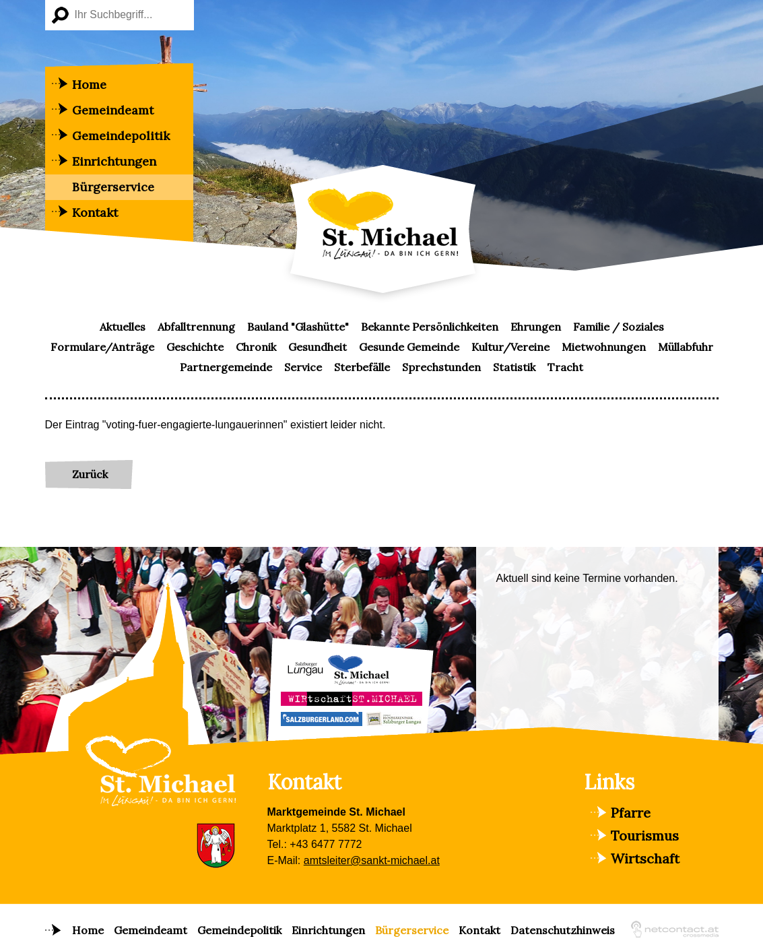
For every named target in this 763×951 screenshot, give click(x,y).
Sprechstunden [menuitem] (441, 367)
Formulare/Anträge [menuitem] (102, 347)
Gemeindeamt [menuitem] (113, 110)
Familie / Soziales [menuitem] (618, 326)
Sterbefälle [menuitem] (362, 367)
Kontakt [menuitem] (95, 212)
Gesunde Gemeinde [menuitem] (409, 347)
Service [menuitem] (303, 367)
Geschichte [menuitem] (195, 347)
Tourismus (645, 835)
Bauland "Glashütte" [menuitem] (298, 326)
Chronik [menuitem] (256, 347)
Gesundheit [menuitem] (317, 347)
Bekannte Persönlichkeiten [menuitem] (429, 326)
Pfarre (631, 812)
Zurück (90, 474)
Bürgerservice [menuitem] (113, 187)
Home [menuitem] (89, 84)
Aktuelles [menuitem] (122, 326)
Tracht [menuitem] (565, 367)
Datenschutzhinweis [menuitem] (562, 930)
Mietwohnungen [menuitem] (604, 347)
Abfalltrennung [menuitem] (196, 326)
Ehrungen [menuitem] (535, 326)
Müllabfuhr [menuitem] (685, 347)
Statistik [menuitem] (514, 367)
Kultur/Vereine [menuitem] (510, 347)
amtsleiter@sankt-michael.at (372, 860)
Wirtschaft (645, 858)
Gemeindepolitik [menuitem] (121, 135)
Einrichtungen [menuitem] (114, 161)
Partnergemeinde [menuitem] (226, 367)
